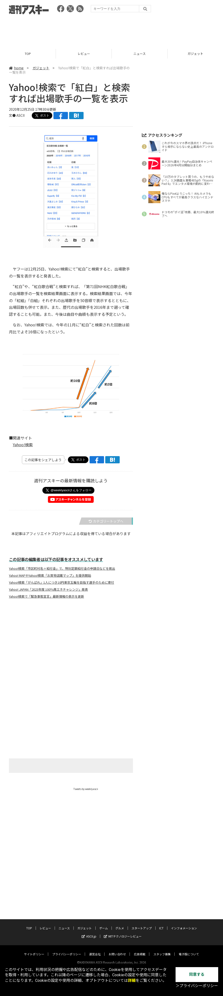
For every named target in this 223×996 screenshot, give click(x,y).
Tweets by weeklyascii (85, 789)
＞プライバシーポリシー (197, 985)
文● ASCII (17, 115)
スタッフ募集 (162, 950)
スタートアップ (141, 924)
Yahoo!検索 (23, 445)
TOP (28, 53)
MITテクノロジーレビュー (123, 932)
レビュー (84, 53)
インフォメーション (184, 924)
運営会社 (95, 950)
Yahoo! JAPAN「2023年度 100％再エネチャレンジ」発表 (48, 589)
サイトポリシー (34, 950)
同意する (196, 974)
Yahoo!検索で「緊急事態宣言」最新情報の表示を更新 (46, 596)
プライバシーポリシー (66, 950)
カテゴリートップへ (106, 521)
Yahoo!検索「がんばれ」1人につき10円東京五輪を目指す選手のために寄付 (61, 582)
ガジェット (41, 67)
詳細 (132, 980)
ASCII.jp (89, 932)
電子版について (189, 950)
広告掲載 (139, 950)
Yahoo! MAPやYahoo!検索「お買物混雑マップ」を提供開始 (50, 575)
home (16, 67)
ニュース (139, 53)
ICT (161, 924)
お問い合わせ (117, 950)
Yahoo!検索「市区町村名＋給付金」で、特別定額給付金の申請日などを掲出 (62, 568)
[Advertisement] (111, 30)
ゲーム (103, 924)
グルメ (119, 924)
